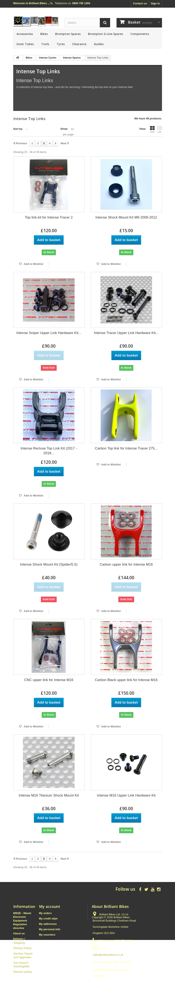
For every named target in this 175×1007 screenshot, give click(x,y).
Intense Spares (72, 57)
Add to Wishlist (33, 264)
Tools (45, 44)
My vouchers (47, 934)
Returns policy (22, 971)
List (159, 129)
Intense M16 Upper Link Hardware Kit (126, 795)
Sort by (18, 128)
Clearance (79, 44)
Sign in (155, 3)
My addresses (48, 923)
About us (19, 933)
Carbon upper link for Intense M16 (126, 564)
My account (49, 906)
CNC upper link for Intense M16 (48, 680)
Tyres (61, 44)
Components (139, 34)
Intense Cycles (47, 57)
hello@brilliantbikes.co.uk (108, 954)
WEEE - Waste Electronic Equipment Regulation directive (22, 921)
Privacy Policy (22, 947)
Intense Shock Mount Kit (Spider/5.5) (48, 564)
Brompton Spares (68, 34)
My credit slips (48, 918)
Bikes (44, 34)
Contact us (140, 3)
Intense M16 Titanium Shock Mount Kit (49, 795)
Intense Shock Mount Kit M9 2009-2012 (126, 217)
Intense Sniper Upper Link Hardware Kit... (48, 333)
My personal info (49, 929)
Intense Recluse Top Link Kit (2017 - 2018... (49, 450)
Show (64, 128)
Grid (152, 129)
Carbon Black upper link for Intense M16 (126, 680)
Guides (99, 44)
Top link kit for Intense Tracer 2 (49, 217)
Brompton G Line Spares (105, 34)
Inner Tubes (25, 44)
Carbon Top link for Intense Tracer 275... (126, 448)
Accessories (25, 34)
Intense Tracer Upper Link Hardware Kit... (126, 333)
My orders (45, 913)
